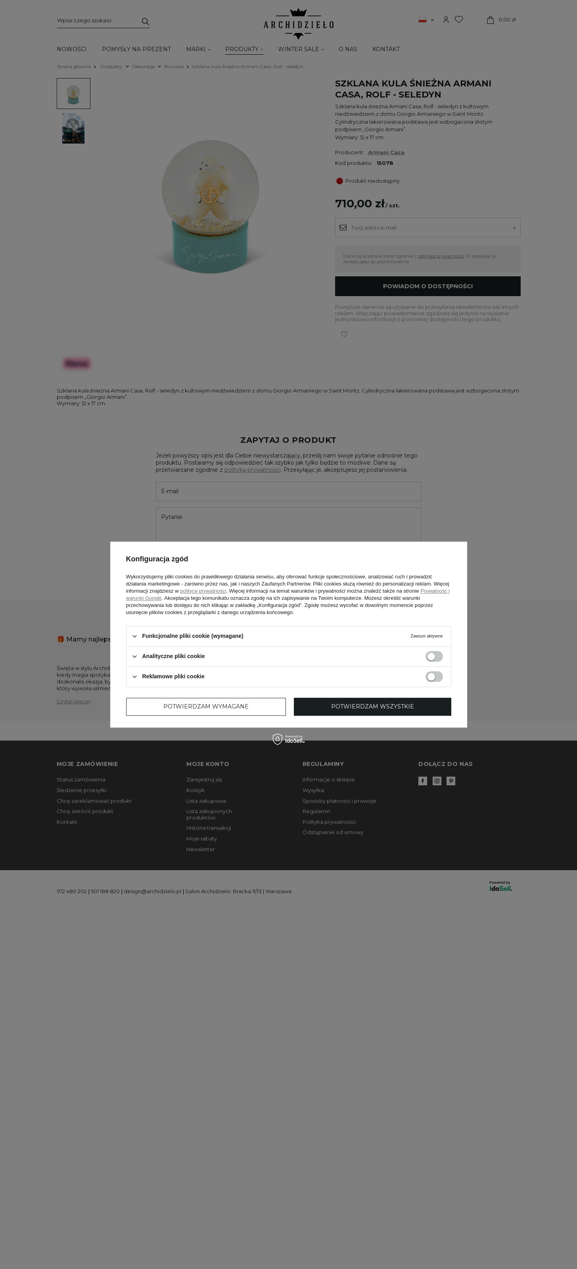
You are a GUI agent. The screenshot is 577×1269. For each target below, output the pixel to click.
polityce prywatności (203, 591)
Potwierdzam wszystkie (372, 706)
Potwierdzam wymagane (206, 706)
